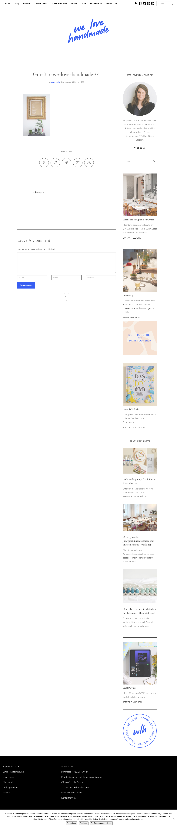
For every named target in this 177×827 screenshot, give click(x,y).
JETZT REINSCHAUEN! (134, 427)
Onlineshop (112, 60)
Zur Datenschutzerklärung (101, 823)
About (8, 3)
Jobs (84, 3)
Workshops (83, 60)
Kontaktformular (69, 797)
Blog (60, 60)
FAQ (16, 3)
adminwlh (55, 82)
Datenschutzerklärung (13, 771)
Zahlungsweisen (10, 787)
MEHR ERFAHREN (131, 317)
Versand (6, 792)
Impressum (8, 766)
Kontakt (27, 3)
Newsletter (41, 3)
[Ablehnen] (173, 818)
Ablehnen (83, 823)
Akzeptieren (71, 823)
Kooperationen (59, 3)
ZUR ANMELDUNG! (132, 237)
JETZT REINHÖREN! (132, 702)
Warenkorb (111, 3)
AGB (17, 766)
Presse (74, 3)
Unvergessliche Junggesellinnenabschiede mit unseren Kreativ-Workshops (138, 540)
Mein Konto (96, 3)
